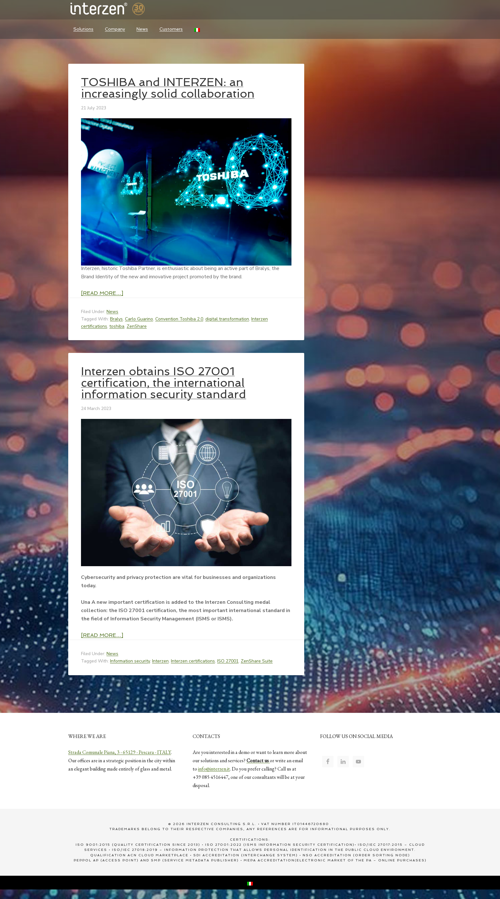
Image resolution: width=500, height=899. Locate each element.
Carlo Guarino (139, 319)
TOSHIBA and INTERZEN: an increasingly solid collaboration (167, 87)
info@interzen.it (214, 768)
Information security (130, 661)
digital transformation (227, 319)
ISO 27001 (228, 661)
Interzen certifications (193, 661)
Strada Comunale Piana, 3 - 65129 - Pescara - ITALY (119, 752)
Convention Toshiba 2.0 (179, 319)
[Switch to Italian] (197, 29)
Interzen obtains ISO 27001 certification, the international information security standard (163, 382)
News (112, 312)
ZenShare (137, 326)
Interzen (116, 9)
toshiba (116, 326)
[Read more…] (102, 293)
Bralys (116, 319)
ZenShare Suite (257, 661)
